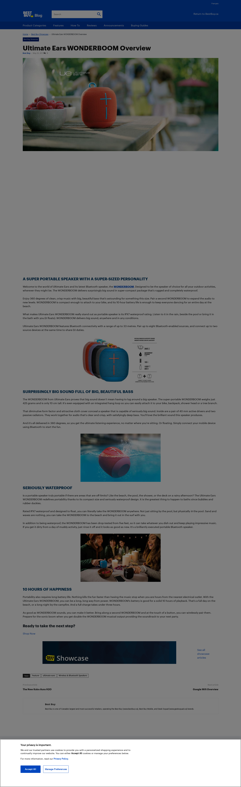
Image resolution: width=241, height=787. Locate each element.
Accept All (30, 769)
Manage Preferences (56, 769)
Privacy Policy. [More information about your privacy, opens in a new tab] (61, 758)
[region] (120, 763)
